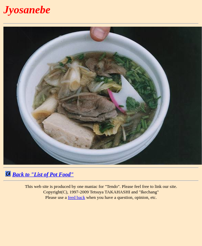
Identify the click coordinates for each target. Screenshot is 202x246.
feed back (76, 197)
